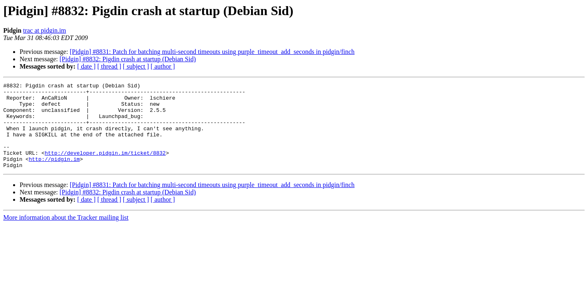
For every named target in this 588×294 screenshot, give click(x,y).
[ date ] (86, 66)
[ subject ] (136, 66)
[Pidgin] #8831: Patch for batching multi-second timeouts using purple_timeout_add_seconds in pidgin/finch (212, 51)
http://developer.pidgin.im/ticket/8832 (105, 167)
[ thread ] (109, 66)
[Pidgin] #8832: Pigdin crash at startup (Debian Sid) (128, 59)
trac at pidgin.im (44, 30)
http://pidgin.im (54, 174)
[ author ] (163, 66)
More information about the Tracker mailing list (66, 234)
